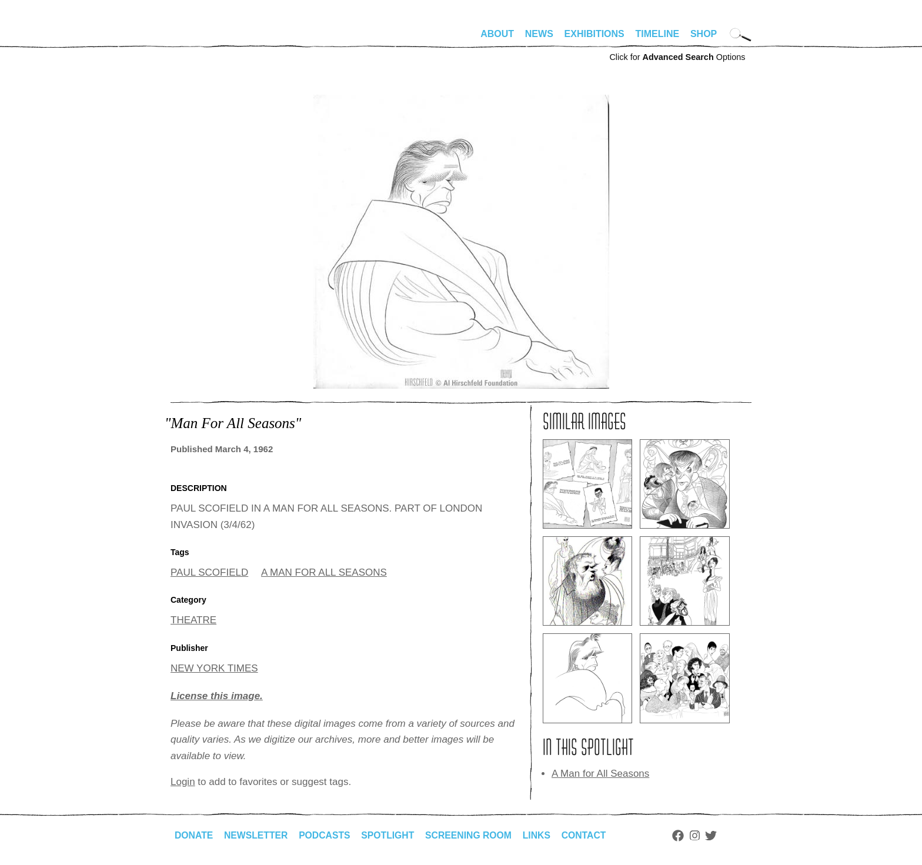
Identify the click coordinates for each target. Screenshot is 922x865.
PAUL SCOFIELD (209, 572)
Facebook (684, 835)
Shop (703, 34)
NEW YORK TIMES (214, 668)
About (497, 34)
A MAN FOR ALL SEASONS (324, 572)
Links (541, 835)
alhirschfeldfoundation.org (206, 39)
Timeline (658, 34)
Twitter (717, 835)
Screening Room (472, 835)
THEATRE (193, 620)
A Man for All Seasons (600, 773)
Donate (194, 835)
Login (183, 781)
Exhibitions (594, 34)
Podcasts (326, 835)
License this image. (217, 696)
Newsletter (257, 835)
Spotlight (391, 835)
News (539, 34)
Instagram (701, 835)
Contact (589, 835)
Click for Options (677, 57)
